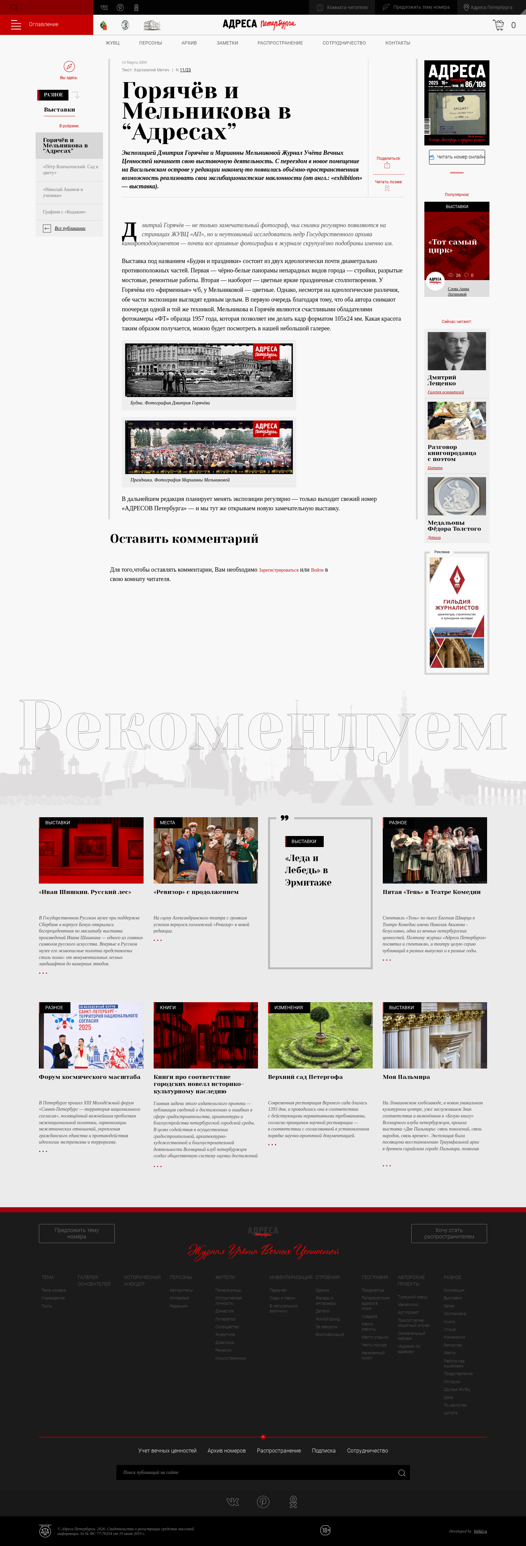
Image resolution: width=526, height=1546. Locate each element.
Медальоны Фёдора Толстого (454, 526)
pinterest (120, 7)
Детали (434, 537)
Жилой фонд (328, 1319)
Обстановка (455, 1313)
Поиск (13, 7)
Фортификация (330, 1334)
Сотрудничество (344, 43)
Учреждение (53, 1298)
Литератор (225, 1319)
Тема (48, 1277)
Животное (225, 1334)
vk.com (104, 7)
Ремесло (223, 1350)
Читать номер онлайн (457, 157)
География (375, 1277)
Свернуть (263, 1437)
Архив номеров (227, 1450)
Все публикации (70, 228)
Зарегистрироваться (279, 570)
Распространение (280, 43)
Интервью (179, 1298)
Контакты (397, 43)
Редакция (179, 1306)
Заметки (227, 43)
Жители (225, 1277)
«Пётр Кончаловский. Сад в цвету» (70, 169)
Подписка (324, 1450)
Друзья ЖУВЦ (457, 1389)
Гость (47, 1306)
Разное (53, 95)
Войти (317, 570)
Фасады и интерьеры (326, 1300)
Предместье (373, 1290)
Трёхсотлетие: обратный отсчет (414, 1323)
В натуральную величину (284, 1308)
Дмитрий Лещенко (442, 380)
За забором (326, 1327)
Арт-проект (408, 1312)
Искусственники (230, 1358)
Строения (328, 1277)
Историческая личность (228, 1300)
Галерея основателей (446, 392)
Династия (224, 1311)
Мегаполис (408, 1304)
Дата (448, 1397)
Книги (449, 1321)
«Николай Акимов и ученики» (63, 192)
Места (449, 1353)
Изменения (454, 1337)
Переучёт (278, 1290)
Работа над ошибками (454, 1363)
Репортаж (453, 1345)
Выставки (453, 1298)
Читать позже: (388, 186)
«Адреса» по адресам (409, 1349)
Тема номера (54, 1290)
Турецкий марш (412, 1297)
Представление (458, 1373)
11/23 (185, 70)
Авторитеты (181, 1290)
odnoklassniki (136, 7)
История (452, 1381)
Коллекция (454, 1290)
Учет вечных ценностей (167, 1450)
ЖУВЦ (112, 43)
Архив (189, 43)
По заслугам (455, 1405)
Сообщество (227, 1327)
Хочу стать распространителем (449, 1233)
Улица (450, 1329)
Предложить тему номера (77, 1233)
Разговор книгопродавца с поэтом (452, 453)
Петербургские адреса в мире (375, 1303)
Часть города (374, 1345)
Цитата (435, 467)
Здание (322, 1290)
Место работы (369, 1327)
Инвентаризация (291, 1277)
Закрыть (401, 1472)
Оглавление (34, 25)
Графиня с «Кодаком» (64, 211)
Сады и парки (282, 1298)
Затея (449, 1306)
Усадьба (369, 1316)
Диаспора (224, 1342)
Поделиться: (388, 162)
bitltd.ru (480, 1531)
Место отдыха (375, 1337)
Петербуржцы (228, 1290)
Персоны (150, 43)
